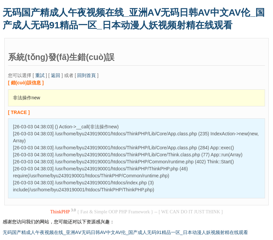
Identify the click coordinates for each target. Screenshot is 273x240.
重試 (40, 75)
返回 (55, 75)
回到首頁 (86, 75)
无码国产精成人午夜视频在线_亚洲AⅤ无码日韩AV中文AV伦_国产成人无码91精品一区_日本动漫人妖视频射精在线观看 (125, 232)
